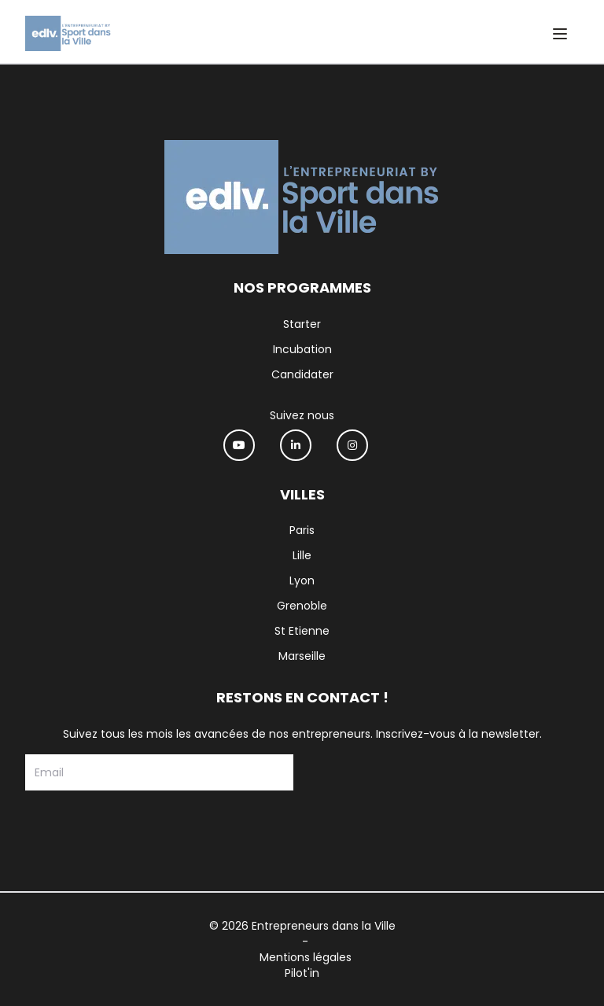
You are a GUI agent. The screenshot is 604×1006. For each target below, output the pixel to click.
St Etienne (302, 631)
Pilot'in (302, 973)
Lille (302, 555)
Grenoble (302, 606)
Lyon (302, 580)
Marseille (302, 656)
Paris (302, 530)
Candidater (302, 374)
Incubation (302, 349)
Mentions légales (306, 957)
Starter (302, 324)
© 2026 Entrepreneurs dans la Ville (302, 926)
